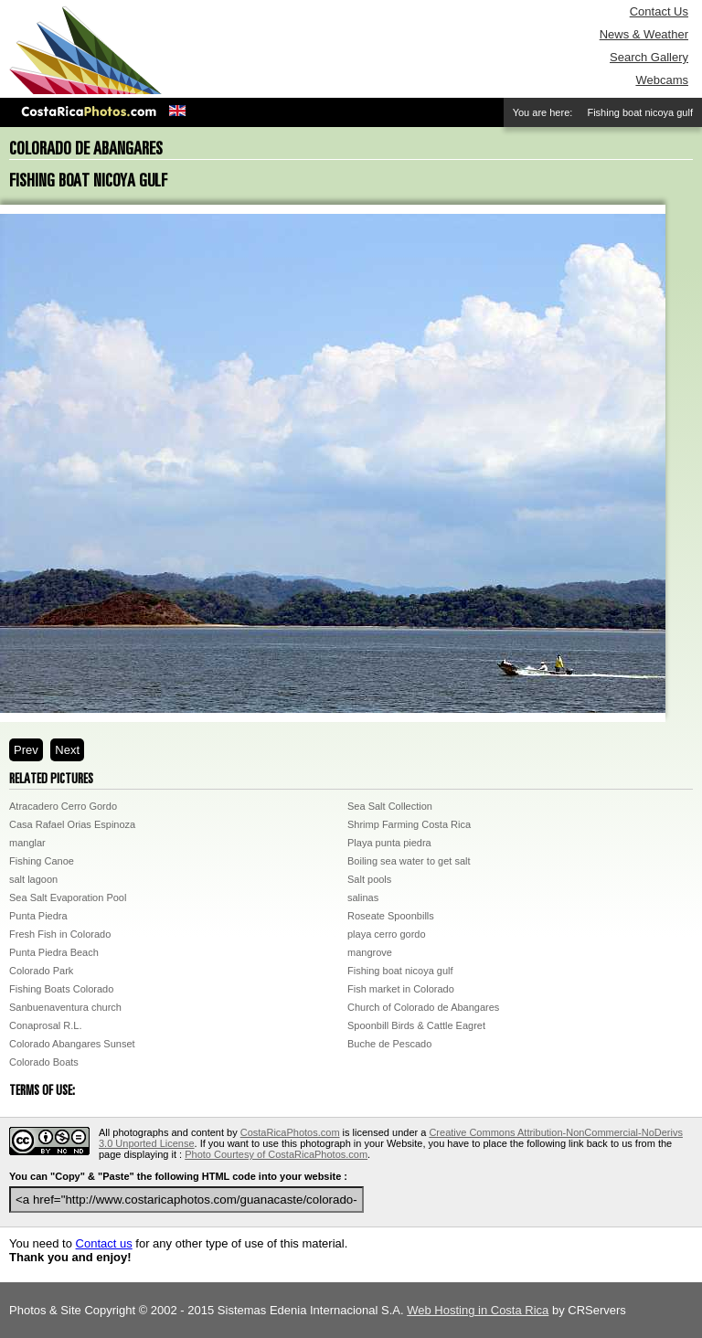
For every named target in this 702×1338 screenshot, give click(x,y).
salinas (362, 897)
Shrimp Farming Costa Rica (409, 824)
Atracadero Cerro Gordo (63, 806)
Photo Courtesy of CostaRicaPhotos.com (276, 1154)
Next (67, 750)
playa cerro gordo (386, 934)
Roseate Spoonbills (390, 915)
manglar (27, 842)
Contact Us (659, 11)
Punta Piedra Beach (54, 952)
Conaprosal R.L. (45, 1025)
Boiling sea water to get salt (409, 860)
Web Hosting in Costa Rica (477, 1310)
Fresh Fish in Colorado (60, 934)
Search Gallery (649, 57)
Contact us (104, 1243)
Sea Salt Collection (389, 806)
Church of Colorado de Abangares (423, 1007)
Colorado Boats (44, 1062)
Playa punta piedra (389, 842)
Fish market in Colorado (400, 988)
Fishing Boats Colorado (61, 988)
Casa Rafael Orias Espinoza (72, 824)
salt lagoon (33, 879)
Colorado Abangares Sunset (72, 1043)
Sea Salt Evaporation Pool (67, 897)
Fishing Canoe (41, 860)
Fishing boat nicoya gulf (400, 970)
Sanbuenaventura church (65, 1007)
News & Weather (644, 34)
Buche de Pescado (389, 1043)
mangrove (369, 952)
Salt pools (369, 879)
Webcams (661, 80)
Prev (26, 750)
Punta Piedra (38, 915)
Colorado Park (41, 970)
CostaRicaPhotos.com (290, 1132)
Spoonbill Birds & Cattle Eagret (416, 1025)
